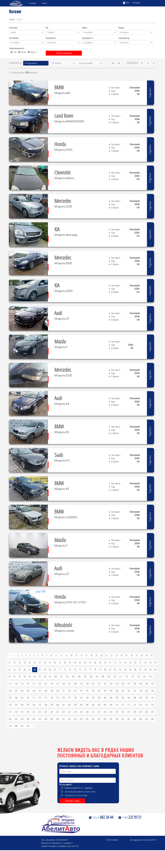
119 (21, 683)
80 (105, 669)
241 (152, 711)
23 (116, 655)
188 (134, 697)
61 (9, 669)
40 (148, 63)
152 (69, 690)
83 (120, 669)
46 (85, 662)
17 (86, 655)
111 (120, 676)
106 (90, 676)
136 (122, 683)
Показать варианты (64, 53)
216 (152, 704)
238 (134, 711)
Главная (12, 19)
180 (87, 697)
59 (150, 662)
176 (63, 697)
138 (134, 683)
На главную (32, 3)
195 (27, 704)
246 (33, 719)
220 (27, 711)
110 (114, 676)
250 (57, 719)
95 (30, 676)
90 (155, 669)
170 (27, 697)
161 (122, 690)
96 (35, 676)
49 (100, 662)
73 (70, 669)
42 (65, 662)
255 (87, 719)
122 (39, 683)
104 (79, 676)
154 (81, 690)
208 (105, 704)
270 (27, 725)
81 (110, 669)
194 (21, 704)
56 (135, 662)
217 (10, 711)
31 (9, 662)
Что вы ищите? (65, 784)
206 (93, 704)
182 (99, 697)
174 (51, 697)
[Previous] (9, 655)
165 (146, 690)
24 (121, 655)
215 (146, 704)
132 (99, 683)
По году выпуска (31, 63)
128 (75, 683)
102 (67, 676)
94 (25, 676)
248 (45, 719)
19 (96, 655)
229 (81, 711)
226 (63, 711)
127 (69, 683)
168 (16, 697)
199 (51, 704)
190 (146, 697)
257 (99, 719)
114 (138, 676)
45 (80, 662)
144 (21, 690)
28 (141, 655)
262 (128, 719)
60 (154, 63)
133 (105, 683)
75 (80, 669)
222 (39, 711)
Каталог (44, 3)
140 (146, 683)
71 (60, 669)
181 (93, 697)
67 (40, 669)
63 (19, 669)
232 (99, 711)
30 (151, 655)
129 (81, 683)
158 (105, 690)
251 (63, 719)
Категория (13, 27)
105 (85, 676)
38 (45, 662)
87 (140, 669)
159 (110, 690)
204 (81, 704)
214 (140, 704)
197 (39, 704)
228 (75, 711)
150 (57, 690)
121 (33, 683)
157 (99, 690)
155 (87, 690)
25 (126, 655)
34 (25, 662)
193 (16, 704)
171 (33, 697)
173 (45, 697)
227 (69, 711)
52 (115, 662)
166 (152, 690)
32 (14, 662)
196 (33, 704)
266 (152, 719)
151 (63, 690)
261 (122, 719)
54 (125, 662)
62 (14, 669)
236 (122, 711)
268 (16, 725)
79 (100, 669)
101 (61, 676)
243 (16, 719)
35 (30, 662)
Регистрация (136, 2)
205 (87, 704)
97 (40, 676)
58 (145, 662)
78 (95, 669)
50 (105, 662)
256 (93, 719)
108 (102, 676)
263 (134, 719)
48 (95, 662)
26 (131, 655)
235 (116, 711)
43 (70, 662)
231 (93, 711)
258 (105, 719)
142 (10, 690)
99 (50, 676)
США (13, 52)
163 (134, 690)
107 (96, 676)
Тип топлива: (14, 37)
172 (39, 697)
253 (75, 719)
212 (128, 704)
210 (116, 704)
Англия (22, 52)
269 (21, 725)
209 (110, 704)
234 (110, 711)
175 (57, 697)
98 (45, 676)
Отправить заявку (72, 801)
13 (66, 655)
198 (45, 704)
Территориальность (16, 48)
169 (21, 697)
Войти (126, 2)
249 (51, 719)
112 (126, 676)
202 (69, 704)
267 (10, 725)
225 (57, 711)
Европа (32, 52)
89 (150, 669)
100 (55, 676)
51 (110, 662)
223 (45, 711)
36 (35, 662)
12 (61, 655)
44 (75, 662)
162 (128, 690)
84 (125, 669)
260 (116, 719)
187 (128, 697)
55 (130, 662)
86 (135, 669)
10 (51, 655)
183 (105, 697)
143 (16, 690)
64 (25, 669)
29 (146, 655)
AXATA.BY (153, 840)
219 (21, 711)
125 (57, 683)
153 (75, 690)
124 (51, 683)
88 (145, 669)
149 (51, 690)
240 (146, 711)
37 (40, 662)
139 (140, 683)
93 (19, 676)
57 (140, 662)
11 (56, 655)
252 (69, 719)
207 (99, 704)
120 (27, 683)
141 (152, 683)
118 (16, 683)
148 (45, 690)
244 (21, 719)
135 (116, 683)
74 (75, 669)
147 (39, 690)
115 (144, 676)
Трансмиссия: (51, 37)
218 (16, 711)
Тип (47, 27)
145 (27, 690)
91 (9, 676)
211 (122, 704)
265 (146, 719)
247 (39, 719)
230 (87, 711)
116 (150, 676)
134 (110, 683)
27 (136, 655)
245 (27, 719)
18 (91, 655)
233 (105, 711)
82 (115, 669)
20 (142, 63)
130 (87, 683)
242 (10, 719)
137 (128, 683)
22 (111, 655)
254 (81, 719)
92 (14, 676)
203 (75, 704)
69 (50, 669)
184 (110, 697)
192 (10, 704)
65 (30, 669)
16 (81, 655)
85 (130, 669)
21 (106, 655)
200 (57, 704)
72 (65, 669)
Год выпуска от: (87, 37)
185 (116, 697)
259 (110, 719)
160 (116, 690)
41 (60, 662)
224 (51, 711)
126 (63, 683)
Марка (84, 27)
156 (93, 690)
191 (152, 697)
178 (75, 697)
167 (10, 697)
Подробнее (150, 92)
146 (33, 690)
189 (140, 697)
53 (120, 662)
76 (85, 669)
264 (140, 719)
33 (19, 662)
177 (69, 697)
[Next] (33, 726)
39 (50, 662)
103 (73, 676)
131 (93, 683)
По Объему (56, 63)
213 (134, 704)
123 (45, 683)
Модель (121, 27)
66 (35, 669)
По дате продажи (85, 63)
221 (33, 711)
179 (81, 697)
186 (122, 697)
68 (45, 669)
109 (108, 676)
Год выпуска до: (124, 37)
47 (90, 662)
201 (63, 704)
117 (10, 683)
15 (76, 655)
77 (90, 669)
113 (132, 676)
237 (128, 711)
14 (71, 655)
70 (55, 669)
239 (140, 711)
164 (140, 690)
